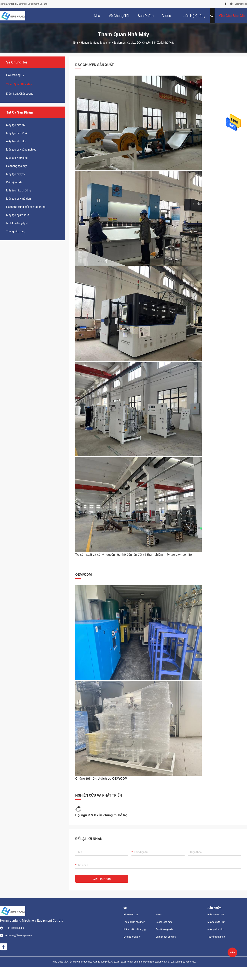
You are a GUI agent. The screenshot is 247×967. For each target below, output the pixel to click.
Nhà (75, 42)
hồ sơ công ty (15, 75)
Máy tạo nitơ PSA (16, 133)
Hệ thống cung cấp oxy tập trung (26, 206)
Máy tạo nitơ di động (18, 190)
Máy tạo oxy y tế (16, 174)
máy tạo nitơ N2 (15, 125)
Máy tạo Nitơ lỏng (17, 157)
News (159, 914)
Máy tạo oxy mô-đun (18, 198)
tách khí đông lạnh (17, 223)
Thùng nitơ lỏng (15, 231)
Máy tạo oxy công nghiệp (21, 149)
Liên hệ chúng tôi (132, 936)
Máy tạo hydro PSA (17, 215)
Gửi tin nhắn (102, 879)
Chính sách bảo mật (166, 936)
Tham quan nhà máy (19, 84)
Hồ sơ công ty (131, 914)
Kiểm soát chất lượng (19, 93)
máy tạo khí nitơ (15, 141)
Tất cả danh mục (216, 936)
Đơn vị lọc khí (14, 182)
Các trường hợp (164, 922)
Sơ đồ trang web (164, 929)
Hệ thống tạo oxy (16, 165)
